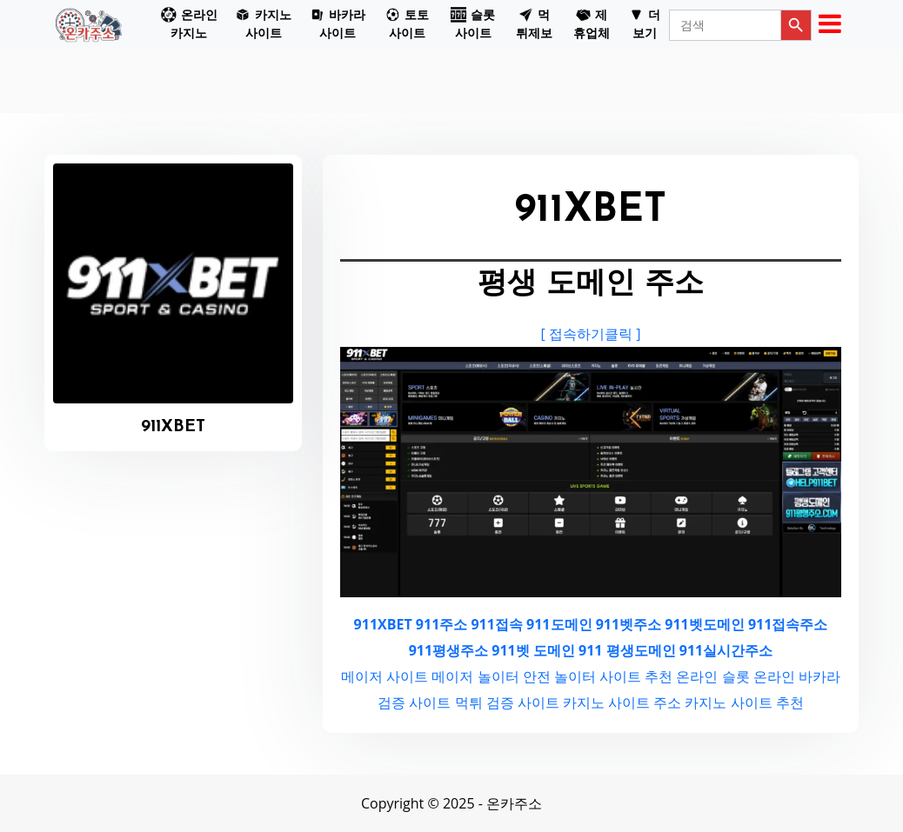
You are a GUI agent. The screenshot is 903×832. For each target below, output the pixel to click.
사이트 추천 (635, 676)
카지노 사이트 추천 (744, 702)
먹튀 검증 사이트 (507, 702)
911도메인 (559, 624)
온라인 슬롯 (712, 676)
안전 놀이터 (559, 676)
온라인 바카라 (796, 676)
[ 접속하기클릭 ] (591, 333)
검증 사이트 (414, 702)
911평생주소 (448, 650)
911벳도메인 (704, 624)
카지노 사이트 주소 (622, 702)
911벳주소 (628, 624)
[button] (189, 25)
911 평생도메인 (627, 650)
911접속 (496, 624)
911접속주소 (787, 624)
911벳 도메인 (533, 650)
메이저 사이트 (384, 676)
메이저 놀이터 (474, 676)
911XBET (383, 624)
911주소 (441, 624)
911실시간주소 (726, 650)
